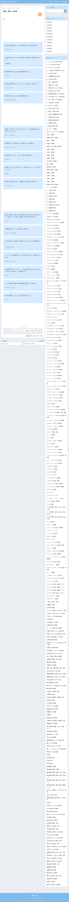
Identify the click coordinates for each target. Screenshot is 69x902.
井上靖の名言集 (51, 607)
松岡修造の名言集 (51, 766)
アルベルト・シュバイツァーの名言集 (56, 311)
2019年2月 (49, 31)
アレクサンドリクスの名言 (53, 337)
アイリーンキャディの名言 (53, 231)
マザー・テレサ (51, 539)
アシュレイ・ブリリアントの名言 (55, 243)
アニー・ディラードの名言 (53, 257)
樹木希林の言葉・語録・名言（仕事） (56, 772)
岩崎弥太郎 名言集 (52, 723)
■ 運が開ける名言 (52, 123)
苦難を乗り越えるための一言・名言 (56, 852)
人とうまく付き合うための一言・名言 (56, 610)
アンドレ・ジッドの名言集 (53, 366)
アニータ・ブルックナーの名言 (55, 254)
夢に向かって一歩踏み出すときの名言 (56, 685)
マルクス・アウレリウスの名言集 (55, 551)
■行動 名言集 (50, 181)
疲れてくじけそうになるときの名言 (56, 814)
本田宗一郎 (49, 760)
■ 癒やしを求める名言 (53, 111)
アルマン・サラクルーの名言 (54, 320)
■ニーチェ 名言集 (52, 129)
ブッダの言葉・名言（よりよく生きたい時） (56, 508)
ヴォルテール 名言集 (52, 599)
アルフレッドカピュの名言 (53, 294)
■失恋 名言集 (50, 149)
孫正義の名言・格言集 (52, 709)
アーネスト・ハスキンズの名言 (55, 398)
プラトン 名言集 (51, 524)
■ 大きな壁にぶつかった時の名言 (56, 96)
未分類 (48, 754)
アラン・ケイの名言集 (52, 272)
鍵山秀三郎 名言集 (52, 872)
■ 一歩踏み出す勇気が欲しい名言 (56, 70)
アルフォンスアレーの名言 (53, 291)
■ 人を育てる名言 (52, 73)
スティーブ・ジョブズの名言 (54, 460)
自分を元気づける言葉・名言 (54, 840)
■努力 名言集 (50, 140)
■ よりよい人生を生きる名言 (54, 61)
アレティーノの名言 (52, 343)
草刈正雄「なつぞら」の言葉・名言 (56, 855)
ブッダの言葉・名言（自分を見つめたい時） (56, 518)
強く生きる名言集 (51, 737)
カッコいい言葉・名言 (52, 432)
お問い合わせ (64, 1)
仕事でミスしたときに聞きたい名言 (56, 634)
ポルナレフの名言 (51, 536)
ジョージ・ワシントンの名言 (54, 452)
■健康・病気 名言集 (52, 137)
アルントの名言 (51, 323)
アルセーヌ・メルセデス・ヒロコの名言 (56, 282)
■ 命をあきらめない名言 (53, 91)
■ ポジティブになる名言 (53, 67)
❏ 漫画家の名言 (51, 208)
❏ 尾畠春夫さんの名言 (53, 205)
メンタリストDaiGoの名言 (53, 561)
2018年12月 (50, 34)
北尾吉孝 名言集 (51, 665)
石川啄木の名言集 (51, 817)
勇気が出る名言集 (51, 662)
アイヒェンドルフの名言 (53, 228)
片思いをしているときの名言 (54, 805)
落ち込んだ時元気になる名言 (54, 858)
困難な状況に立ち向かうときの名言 (56, 677)
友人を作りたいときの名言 (53, 671)
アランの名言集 (51, 269)
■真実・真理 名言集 (38, 336)
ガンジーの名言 (51, 443)
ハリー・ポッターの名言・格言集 (55, 486)
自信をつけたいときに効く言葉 (55, 837)
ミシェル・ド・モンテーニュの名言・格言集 (56, 558)
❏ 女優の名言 (51, 199)
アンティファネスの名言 (53, 355)
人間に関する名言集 (52, 625)
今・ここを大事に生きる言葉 (54, 628)
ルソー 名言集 (51, 572)
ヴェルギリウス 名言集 (53, 596)
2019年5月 (49, 22)
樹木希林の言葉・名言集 (53, 769)
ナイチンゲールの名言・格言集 (55, 483)
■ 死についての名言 (52, 105)
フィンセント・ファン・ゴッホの (55, 498)
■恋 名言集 (50, 164)
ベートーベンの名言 (52, 533)
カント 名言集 (51, 435)
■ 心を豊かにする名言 (53, 102)
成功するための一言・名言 (53, 746)
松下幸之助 (49, 763)
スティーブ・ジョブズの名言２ (55, 463)
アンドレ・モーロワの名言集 (54, 375)
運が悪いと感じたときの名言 (54, 861)
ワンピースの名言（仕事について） (56, 584)
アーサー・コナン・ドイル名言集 (55, 392)
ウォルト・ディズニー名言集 (54, 423)
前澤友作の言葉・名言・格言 (54, 659)
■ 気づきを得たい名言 (53, 108)
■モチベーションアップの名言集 (55, 131)
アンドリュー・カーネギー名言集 (55, 363)
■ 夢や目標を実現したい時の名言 (56, 94)
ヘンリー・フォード (52, 530)
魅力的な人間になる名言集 (53, 884)
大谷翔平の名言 (51, 694)
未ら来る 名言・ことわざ (11, 2)
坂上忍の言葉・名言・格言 (53, 679)
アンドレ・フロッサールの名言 (55, 369)
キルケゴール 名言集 (52, 446)
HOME (34, 895)
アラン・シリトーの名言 (53, 275)
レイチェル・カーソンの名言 (54, 575)
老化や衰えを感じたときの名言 (55, 832)
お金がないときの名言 (52, 216)
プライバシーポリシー (54, 1)
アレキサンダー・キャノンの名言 (55, 325)
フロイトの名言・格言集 (53, 501)
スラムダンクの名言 (52, 466)
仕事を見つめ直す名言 (52, 647)
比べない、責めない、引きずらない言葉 (56, 791)
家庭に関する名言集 (52, 717)
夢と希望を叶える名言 (52, 682)
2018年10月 (50, 39)
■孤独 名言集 (50, 155)
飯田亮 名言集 (51, 881)
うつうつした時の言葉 (52, 213)
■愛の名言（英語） (52, 167)
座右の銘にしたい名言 (52, 734)
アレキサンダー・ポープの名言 (55, 328)
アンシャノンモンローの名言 (54, 346)
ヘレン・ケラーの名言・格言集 (55, 527)
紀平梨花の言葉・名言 (52, 823)
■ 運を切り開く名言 (52, 126)
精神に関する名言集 (52, 820)
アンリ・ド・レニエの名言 (53, 378)
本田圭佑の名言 (51, 757)
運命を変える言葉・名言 (53, 864)
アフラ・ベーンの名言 (52, 260)
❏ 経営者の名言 (51, 210)
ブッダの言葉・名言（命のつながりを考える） (56, 513)
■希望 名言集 (50, 158)
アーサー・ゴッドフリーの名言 (55, 395)
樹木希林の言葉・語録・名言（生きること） (56, 776)
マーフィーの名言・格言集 (53, 554)
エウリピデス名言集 (52, 429)
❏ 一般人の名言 (51, 190)
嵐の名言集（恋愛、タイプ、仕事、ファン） (56, 727)
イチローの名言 (51, 403)
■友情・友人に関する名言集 (54, 146)
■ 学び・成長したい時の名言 (54, 99)
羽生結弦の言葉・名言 (52, 829)
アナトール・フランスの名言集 (55, 251)
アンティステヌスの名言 (53, 352)
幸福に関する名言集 (52, 731)
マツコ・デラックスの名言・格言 (55, 545)
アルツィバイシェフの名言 (53, 285)
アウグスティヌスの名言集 (53, 234)
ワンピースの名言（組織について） (56, 590)
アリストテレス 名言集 (53, 278)
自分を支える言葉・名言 (53, 843)
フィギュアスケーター (52, 495)
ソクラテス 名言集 (52, 469)
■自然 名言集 (50, 175)
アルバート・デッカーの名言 (54, 288)
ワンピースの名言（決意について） (56, 587)
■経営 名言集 (50, 172)
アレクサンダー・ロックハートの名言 (56, 334)
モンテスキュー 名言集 (53, 564)
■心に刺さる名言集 (52, 161)
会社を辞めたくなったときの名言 (55, 650)
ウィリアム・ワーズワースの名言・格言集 (56, 416)
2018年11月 (50, 36)
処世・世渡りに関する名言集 (54, 656)
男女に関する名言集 (52, 811)
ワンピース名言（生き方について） (56, 593)
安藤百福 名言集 (51, 712)
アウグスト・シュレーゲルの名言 (55, 237)
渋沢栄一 (49, 802)
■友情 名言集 (50, 143)
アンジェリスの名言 (52, 349)
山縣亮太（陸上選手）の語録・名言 (56, 720)
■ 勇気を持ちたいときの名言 (54, 88)
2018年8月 (49, 45)
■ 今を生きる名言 (52, 79)
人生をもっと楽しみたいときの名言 (56, 613)
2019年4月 (49, 25)
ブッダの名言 (50, 504)
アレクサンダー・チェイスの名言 (55, 331)
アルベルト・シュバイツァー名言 (55, 314)
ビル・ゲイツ (50, 492)
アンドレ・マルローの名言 (53, 372)
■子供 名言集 (50, 152)
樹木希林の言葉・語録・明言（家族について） (56, 786)
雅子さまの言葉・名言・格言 (54, 875)
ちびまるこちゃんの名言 (53, 219)
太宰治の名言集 (51, 700)
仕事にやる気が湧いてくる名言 (55, 637)
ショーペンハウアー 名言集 (54, 449)
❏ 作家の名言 (51, 193)
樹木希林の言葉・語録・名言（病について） (56, 781)
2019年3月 (49, 28)
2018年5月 (49, 48)
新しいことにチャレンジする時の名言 (56, 749)
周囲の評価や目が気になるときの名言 (56, 674)
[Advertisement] (23, 30)
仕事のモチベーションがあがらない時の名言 (56, 643)
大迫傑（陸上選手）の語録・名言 (55, 697)
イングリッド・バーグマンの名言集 (56, 409)
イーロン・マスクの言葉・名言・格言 (56, 412)
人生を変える (50, 619)
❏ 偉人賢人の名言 (52, 196)
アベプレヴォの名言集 (52, 263)
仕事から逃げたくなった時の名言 (55, 631)
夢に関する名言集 (51, 688)
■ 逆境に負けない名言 (53, 117)
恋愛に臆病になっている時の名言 (55, 740)
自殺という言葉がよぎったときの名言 (56, 846)
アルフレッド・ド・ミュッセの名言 (56, 300)
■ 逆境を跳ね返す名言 (53, 120)
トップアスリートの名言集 (53, 478)
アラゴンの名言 (51, 266)
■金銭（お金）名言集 (52, 184)
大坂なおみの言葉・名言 (53, 691)
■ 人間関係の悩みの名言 (53, 76)
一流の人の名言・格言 (52, 601)
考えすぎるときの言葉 (52, 835)
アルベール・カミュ (52, 317)
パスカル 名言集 (51, 489)
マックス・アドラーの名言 (53, 542)
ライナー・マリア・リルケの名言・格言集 (56, 568)
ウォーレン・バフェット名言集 (55, 426)
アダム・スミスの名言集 (53, 245)
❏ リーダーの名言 (52, 187)
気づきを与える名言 (52, 795)
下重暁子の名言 (51, 604)
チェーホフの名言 (51, 472)
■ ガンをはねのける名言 (53, 64)
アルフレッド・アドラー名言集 (55, 297)
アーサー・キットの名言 (53, 389)
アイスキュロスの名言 (52, 225)
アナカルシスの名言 (52, 248)
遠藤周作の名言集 (51, 867)
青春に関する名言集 (52, 878)
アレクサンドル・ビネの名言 (54, 340)
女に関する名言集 (51, 703)
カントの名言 (50, 438)
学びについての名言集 (52, 706)
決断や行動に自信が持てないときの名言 (56, 798)
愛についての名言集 (52, 743)
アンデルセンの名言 (52, 358)
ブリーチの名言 (51, 521)
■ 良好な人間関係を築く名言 (54, 114)
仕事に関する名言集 (52, 639)
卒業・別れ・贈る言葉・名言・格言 (56, 668)
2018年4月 (49, 51)
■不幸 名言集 (50, 134)
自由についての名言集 (52, 849)
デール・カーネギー (52, 475)
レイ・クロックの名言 (52, 581)
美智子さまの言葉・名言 (53, 826)
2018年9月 (49, 42)
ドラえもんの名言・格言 (53, 480)
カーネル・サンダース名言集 (54, 440)
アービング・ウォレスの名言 (54, 401)
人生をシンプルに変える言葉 (54, 616)
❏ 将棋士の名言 (51, 202)
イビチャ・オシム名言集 (53, 406)
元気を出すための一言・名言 (54, 653)
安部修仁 (49, 714)
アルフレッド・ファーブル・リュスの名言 (56, 304)
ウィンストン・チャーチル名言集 (55, 420)
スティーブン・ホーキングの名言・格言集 (56, 456)
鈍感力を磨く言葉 (51, 870)
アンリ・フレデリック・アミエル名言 (56, 386)
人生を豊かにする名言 (52, 622)
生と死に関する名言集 (52, 808)
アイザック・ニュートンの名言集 (55, 222)
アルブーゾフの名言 (52, 308)
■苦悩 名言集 (50, 178)
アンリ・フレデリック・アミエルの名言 (56, 382)
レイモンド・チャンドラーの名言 (55, 578)
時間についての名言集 (52, 752)
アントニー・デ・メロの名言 (54, 361)
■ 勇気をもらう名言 (52, 85)
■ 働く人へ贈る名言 (52, 82)
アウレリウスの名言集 (52, 240)
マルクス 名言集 (51, 548)
